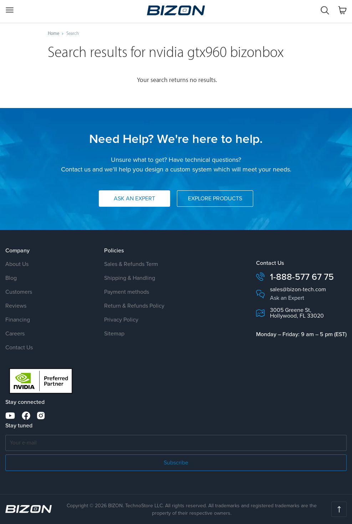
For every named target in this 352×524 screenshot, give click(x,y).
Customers (18, 292)
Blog (11, 278)
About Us (17, 264)
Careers (15, 333)
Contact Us (19, 347)
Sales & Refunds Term (131, 264)
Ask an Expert (134, 198)
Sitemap (114, 333)
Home (53, 33)
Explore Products (215, 198)
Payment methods (126, 292)
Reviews (15, 306)
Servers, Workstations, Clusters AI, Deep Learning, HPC (176, 10)
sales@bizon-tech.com (298, 289)
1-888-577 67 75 (302, 276)
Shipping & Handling (129, 278)
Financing (17, 319)
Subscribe (176, 462)
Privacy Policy (121, 319)
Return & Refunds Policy (134, 306)
